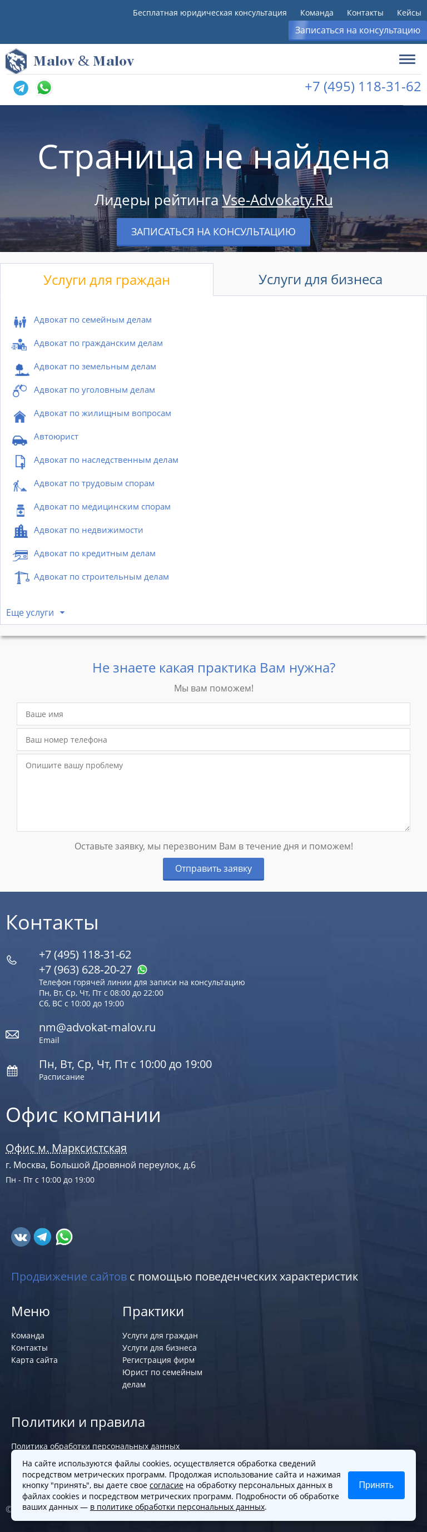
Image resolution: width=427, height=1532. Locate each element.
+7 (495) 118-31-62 (363, 86)
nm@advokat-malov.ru (97, 1027)
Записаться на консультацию (357, 30)
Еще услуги (30, 612)
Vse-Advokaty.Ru (277, 200)
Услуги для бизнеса (321, 279)
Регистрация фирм (158, 1360)
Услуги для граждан (106, 279)
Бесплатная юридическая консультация (210, 12)
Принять (376, 1485)
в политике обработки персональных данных (177, 1506)
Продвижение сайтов (69, 1276)
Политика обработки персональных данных (95, 1446)
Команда (317, 12)
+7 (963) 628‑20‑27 (93, 969)
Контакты (365, 12)
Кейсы (409, 12)
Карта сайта (34, 1360)
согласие (166, 1485)
